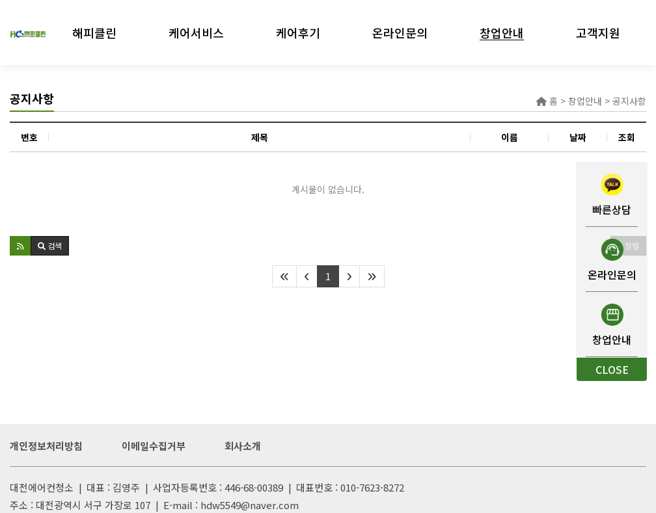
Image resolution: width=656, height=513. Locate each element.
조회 (626, 137)
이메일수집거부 (153, 446)
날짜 (577, 137)
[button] (20, 246)
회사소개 (243, 446)
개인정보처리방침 (46, 446)
